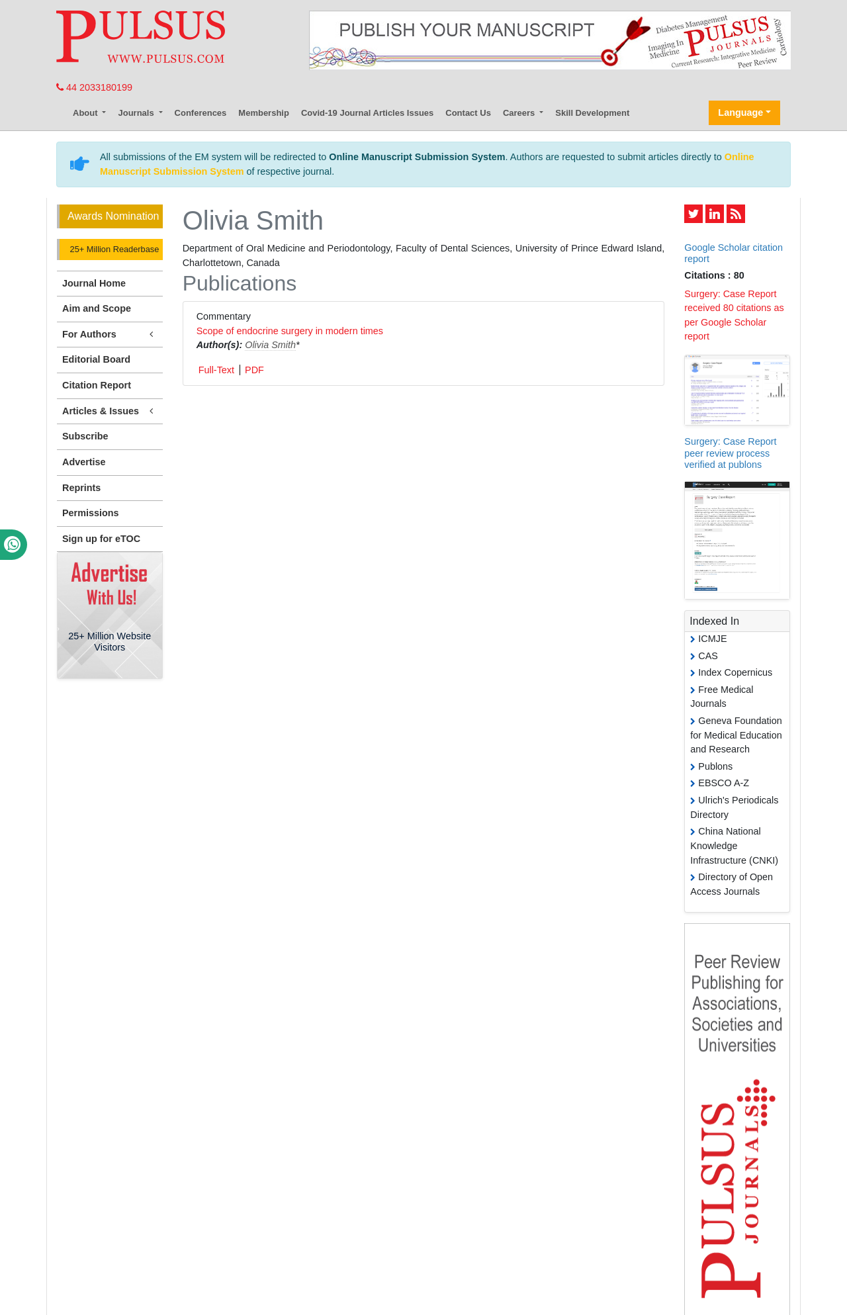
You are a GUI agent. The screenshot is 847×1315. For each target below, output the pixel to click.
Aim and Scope (96, 308)
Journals (137, 113)
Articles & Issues (109, 411)
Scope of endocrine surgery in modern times (290, 331)
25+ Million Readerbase (113, 249)
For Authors (109, 334)
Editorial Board (96, 359)
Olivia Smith (270, 345)
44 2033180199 (94, 87)
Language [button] (740, 112)
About (86, 113)
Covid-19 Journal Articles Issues (367, 113)
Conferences (201, 113)
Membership (263, 113)
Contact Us (468, 113)
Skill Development (592, 113)
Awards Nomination (113, 216)
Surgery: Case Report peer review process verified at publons (730, 453)
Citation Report (96, 385)
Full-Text (216, 370)
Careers (520, 113)
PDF (254, 370)
